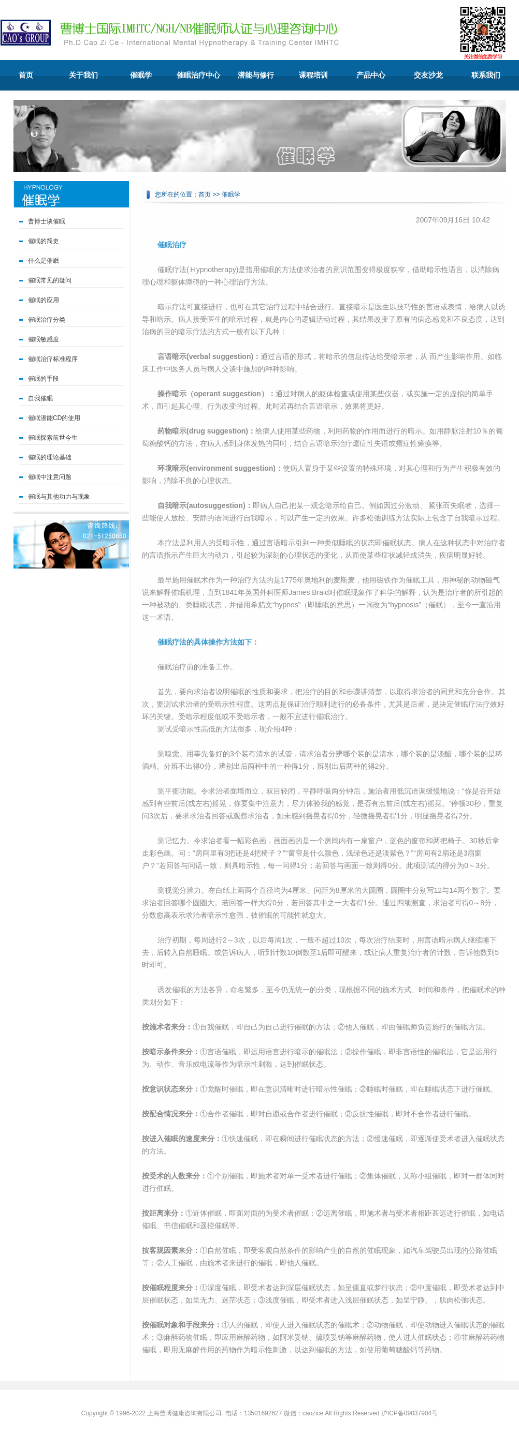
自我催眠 (40, 398)
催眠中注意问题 (49, 477)
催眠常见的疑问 (49, 280)
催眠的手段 (43, 378)
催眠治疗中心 (198, 75)
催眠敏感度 (43, 339)
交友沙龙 (428, 75)
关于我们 (83, 75)
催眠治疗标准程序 (53, 359)
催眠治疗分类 (46, 319)
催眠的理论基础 (49, 457)
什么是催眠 (43, 260)
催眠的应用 (43, 300)
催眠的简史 (43, 241)
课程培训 (313, 75)
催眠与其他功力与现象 (59, 496)
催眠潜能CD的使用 (54, 418)
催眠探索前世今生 (53, 437)
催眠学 (141, 75)
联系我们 (485, 75)
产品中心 (370, 75)
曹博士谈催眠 (46, 221)
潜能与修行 (256, 75)
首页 (26, 75)
